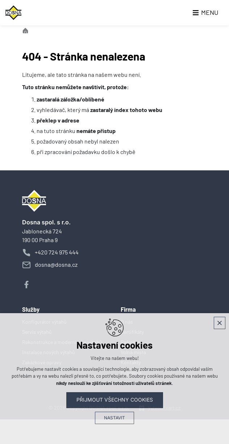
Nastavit (114, 417)
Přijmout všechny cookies (114, 400)
